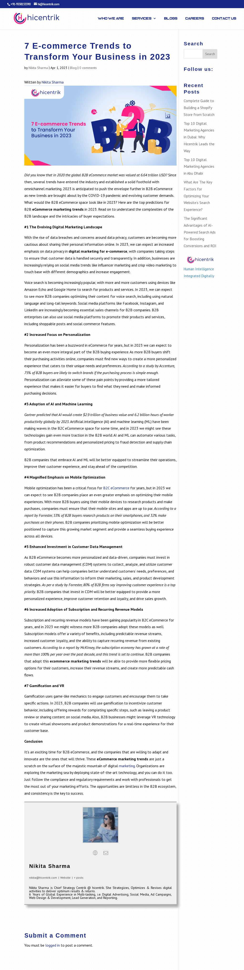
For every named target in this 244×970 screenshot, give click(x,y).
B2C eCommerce (116, 487)
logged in (52, 945)
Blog (73, 68)
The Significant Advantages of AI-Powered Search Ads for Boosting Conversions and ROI (200, 232)
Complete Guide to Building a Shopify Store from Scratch (199, 107)
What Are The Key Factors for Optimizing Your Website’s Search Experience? (198, 196)
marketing (127, 765)
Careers (194, 18)
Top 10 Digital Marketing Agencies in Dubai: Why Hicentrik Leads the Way (199, 137)
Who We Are (111, 18)
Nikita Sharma (38, 68)
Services (142, 18)
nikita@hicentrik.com (43, 877)
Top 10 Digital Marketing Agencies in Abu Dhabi (199, 166)
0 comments (88, 68)
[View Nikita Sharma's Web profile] (95, 853)
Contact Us (224, 18)
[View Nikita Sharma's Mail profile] (106, 853)
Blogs (171, 18)
